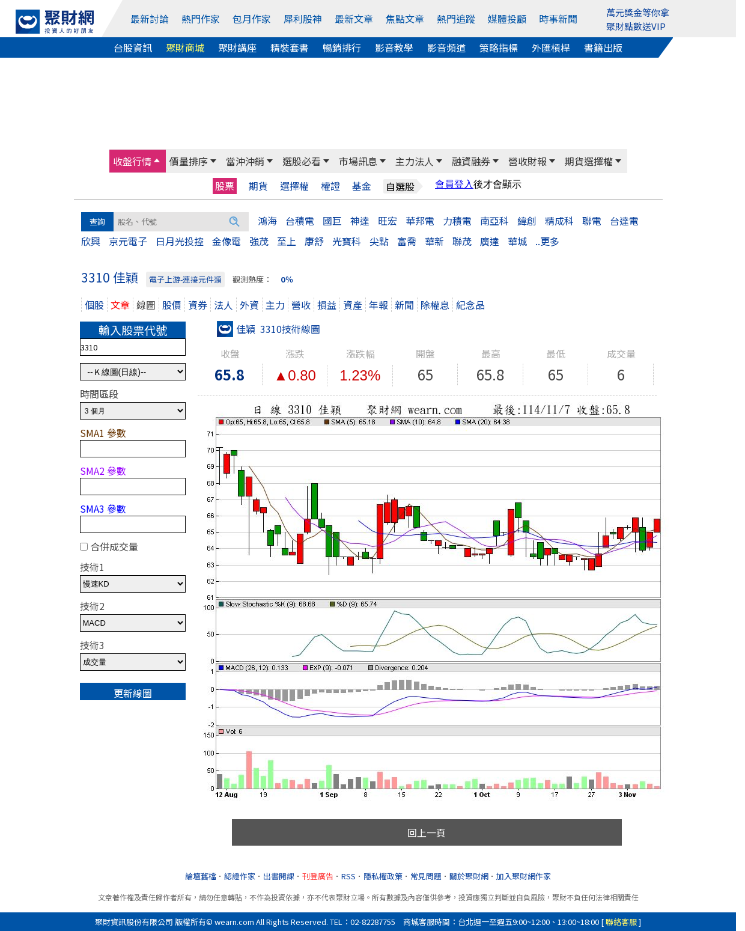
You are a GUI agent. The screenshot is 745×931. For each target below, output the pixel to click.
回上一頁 (426, 832)
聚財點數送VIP (636, 26)
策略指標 (498, 47)
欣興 (90, 241)
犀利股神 (303, 18)
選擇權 (294, 186)
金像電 (226, 241)
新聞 (404, 305)
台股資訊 (133, 47)
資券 (197, 305)
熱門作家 (200, 18)
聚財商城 (185, 47)
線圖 (146, 305)
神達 (359, 220)
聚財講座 (237, 47)
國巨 (332, 220)
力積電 (457, 220)
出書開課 (278, 876)
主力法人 (414, 161)
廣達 (489, 241)
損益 (326, 305)
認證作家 (239, 876)
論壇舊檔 (200, 876)
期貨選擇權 (589, 161)
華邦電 (420, 220)
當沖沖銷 (245, 161)
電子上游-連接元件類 (185, 279)
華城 (517, 241)
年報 (378, 305)
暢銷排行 (342, 47)
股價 (171, 305)
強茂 (259, 241)
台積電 (299, 220)
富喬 (406, 241)
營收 (301, 305)
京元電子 (128, 241)
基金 (361, 186)
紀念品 (470, 305)
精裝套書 (289, 47)
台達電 (624, 220)
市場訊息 (358, 161)
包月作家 (252, 18)
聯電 (591, 220)
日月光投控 (180, 241)
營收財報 (527, 161)
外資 (249, 305)
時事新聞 (558, 18)
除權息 (435, 305)
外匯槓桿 (551, 47)
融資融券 (471, 161)
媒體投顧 (507, 18)
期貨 (258, 186)
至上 (286, 241)
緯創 (527, 220)
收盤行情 (132, 161)
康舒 (314, 241)
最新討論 (149, 18)
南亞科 (494, 220)
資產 (352, 305)
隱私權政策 (383, 876)
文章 (120, 305)
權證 (330, 186)
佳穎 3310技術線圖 (268, 329)
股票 (224, 186)
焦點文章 (405, 18)
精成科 (559, 220)
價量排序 (188, 161)
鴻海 (267, 220)
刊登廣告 (317, 876)
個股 (94, 305)
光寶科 (346, 241)
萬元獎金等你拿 (637, 12)
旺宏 (387, 220)
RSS (348, 876)
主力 (275, 305)
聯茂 (462, 241)
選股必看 (301, 161)
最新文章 (354, 18)
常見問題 (426, 876)
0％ (287, 279)
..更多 (547, 241)
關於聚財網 (468, 876)
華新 (434, 241)
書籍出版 (603, 47)
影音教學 (394, 47)
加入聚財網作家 (523, 876)
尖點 (379, 241)
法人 (223, 305)
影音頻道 (446, 47)
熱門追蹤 (456, 18)
